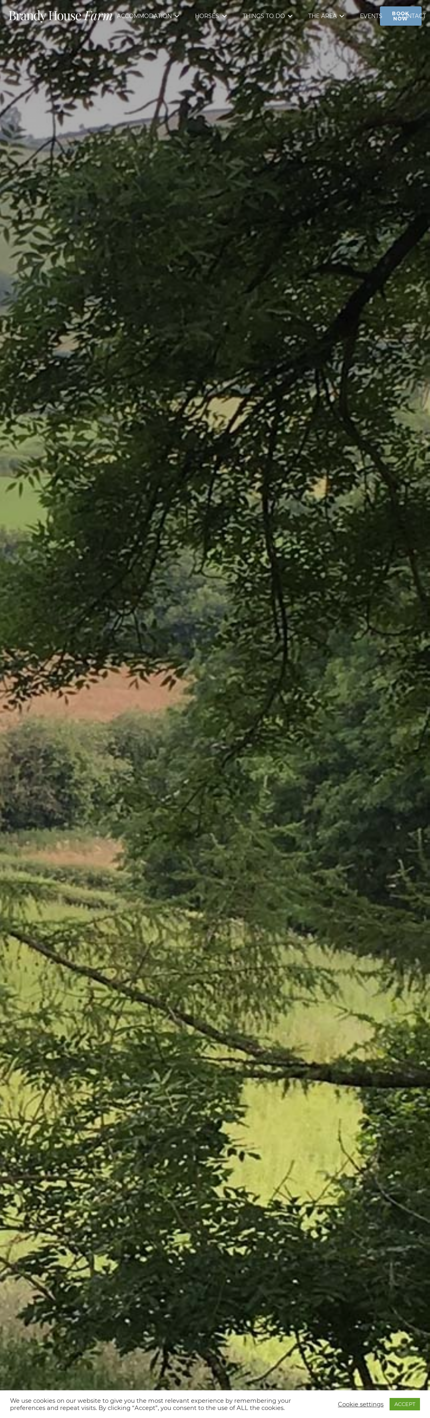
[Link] (60, 16)
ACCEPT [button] (404, 1404)
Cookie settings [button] (361, 1404)
